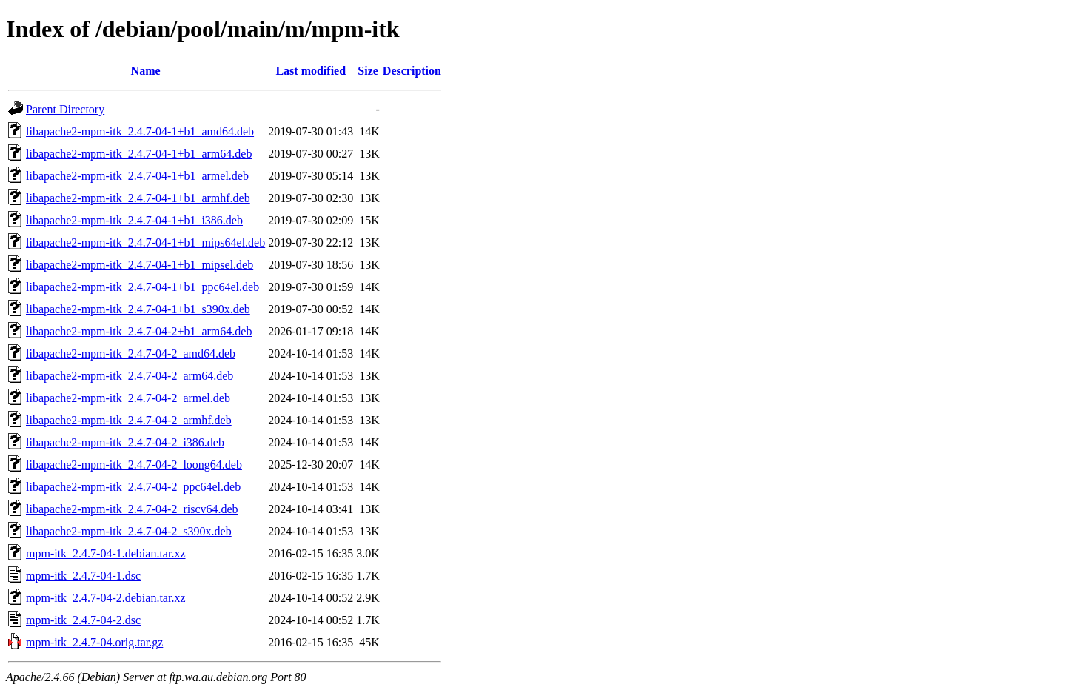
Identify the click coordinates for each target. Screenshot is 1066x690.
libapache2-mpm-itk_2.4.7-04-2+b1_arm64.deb (139, 331)
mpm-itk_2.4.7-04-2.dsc (83, 620)
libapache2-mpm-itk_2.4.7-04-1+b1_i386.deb (134, 220)
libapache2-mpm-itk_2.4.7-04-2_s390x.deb (129, 531)
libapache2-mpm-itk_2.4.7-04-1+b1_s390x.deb (138, 309)
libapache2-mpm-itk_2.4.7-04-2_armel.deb (128, 398)
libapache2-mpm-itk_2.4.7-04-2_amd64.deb (130, 353)
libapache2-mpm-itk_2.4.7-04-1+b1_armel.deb (137, 176)
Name (146, 70)
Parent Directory (65, 109)
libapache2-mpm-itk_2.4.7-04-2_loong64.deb (134, 464)
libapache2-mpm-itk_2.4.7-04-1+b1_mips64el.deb (145, 242)
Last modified (310, 70)
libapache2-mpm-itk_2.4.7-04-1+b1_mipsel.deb (139, 264)
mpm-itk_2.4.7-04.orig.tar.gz (94, 642)
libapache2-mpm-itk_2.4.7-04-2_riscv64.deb (132, 509)
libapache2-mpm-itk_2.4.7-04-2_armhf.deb (129, 420)
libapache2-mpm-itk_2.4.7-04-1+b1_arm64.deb (139, 153)
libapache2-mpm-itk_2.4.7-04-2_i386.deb (125, 442)
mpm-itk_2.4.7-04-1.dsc (83, 575)
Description (412, 70)
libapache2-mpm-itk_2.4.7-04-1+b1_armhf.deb (138, 198)
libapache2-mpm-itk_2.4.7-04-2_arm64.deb (129, 375)
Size (368, 70)
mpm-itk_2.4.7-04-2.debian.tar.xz (106, 598)
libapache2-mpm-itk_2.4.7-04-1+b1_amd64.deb (140, 131)
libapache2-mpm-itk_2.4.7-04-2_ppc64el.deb (133, 486)
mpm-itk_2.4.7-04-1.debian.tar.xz (106, 553)
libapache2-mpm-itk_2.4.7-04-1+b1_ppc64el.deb (142, 287)
